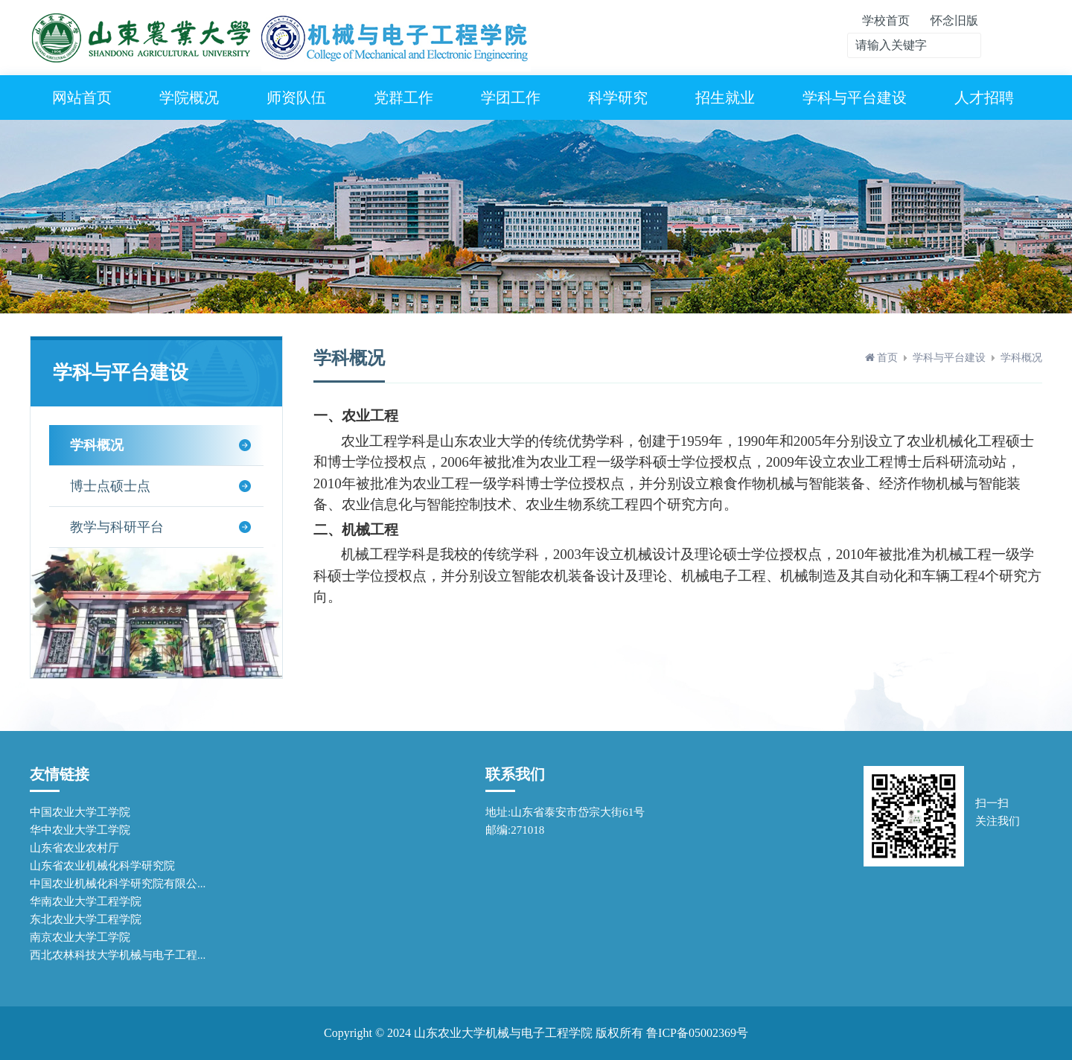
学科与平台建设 (855, 97)
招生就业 (725, 97)
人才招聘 (984, 97)
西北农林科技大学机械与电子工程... (117, 955)
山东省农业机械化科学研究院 (102, 866)
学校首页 (886, 20)
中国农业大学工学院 (80, 812)
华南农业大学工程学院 (85, 901)
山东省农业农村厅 (74, 848)
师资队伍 (296, 97)
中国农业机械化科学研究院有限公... (117, 884)
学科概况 (1021, 357)
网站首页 (82, 97)
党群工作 (403, 97)
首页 (887, 357)
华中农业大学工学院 (80, 830)
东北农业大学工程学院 (85, 919)
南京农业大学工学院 (80, 937)
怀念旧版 (954, 20)
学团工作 (510, 97)
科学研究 (618, 97)
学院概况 (189, 97)
